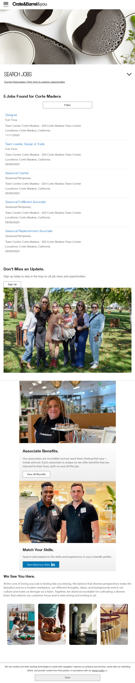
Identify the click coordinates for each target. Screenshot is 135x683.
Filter (67, 105)
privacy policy (99, 670)
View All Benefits (36, 474)
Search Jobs (18, 74)
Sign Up (12, 285)
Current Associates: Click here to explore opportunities (34, 81)
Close (67, 677)
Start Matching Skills (38, 564)
